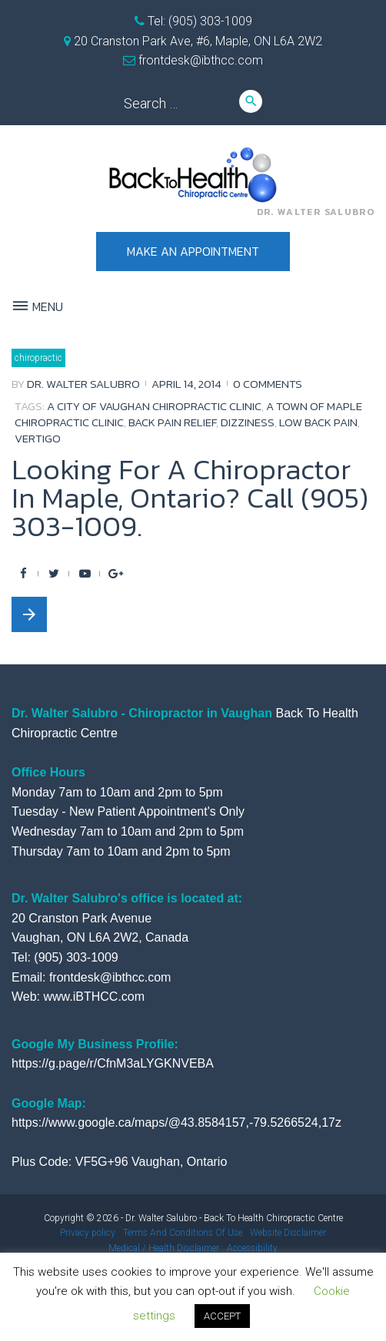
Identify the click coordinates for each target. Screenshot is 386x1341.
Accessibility (252, 1248)
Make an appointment (193, 251)
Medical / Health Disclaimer (163, 1248)
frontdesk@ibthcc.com (199, 60)
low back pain (318, 422)
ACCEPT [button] (222, 1316)
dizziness (248, 422)
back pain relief (172, 422)
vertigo (38, 438)
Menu (37, 306)
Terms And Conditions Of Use (182, 1232)
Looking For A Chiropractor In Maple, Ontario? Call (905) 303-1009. (190, 498)
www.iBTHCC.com (94, 996)
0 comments (267, 383)
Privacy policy (87, 1232)
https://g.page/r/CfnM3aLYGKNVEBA (113, 1063)
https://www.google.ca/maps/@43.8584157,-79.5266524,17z (176, 1122)
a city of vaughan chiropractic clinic (154, 406)
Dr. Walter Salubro (83, 383)
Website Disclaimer (288, 1232)
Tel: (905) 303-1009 (198, 21)
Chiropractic (38, 358)
